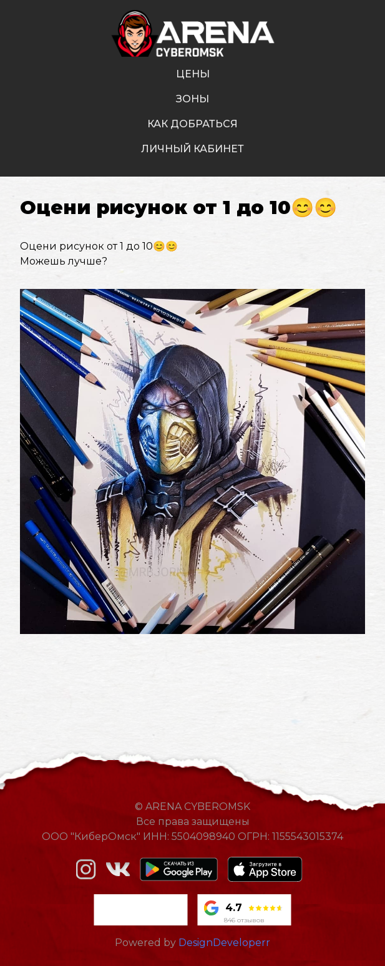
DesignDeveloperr (224, 943)
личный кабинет (192, 149)
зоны (192, 99)
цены (193, 74)
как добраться (192, 124)
